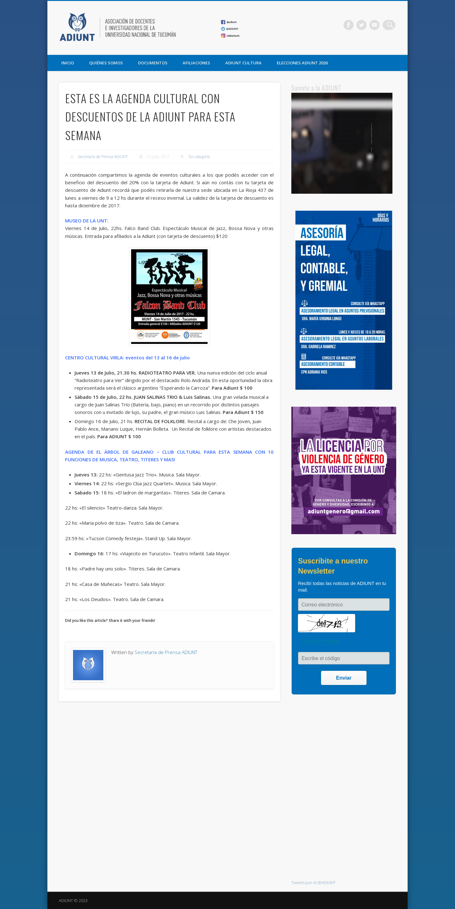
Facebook (351, 25)
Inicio (67, 63)
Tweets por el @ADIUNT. (314, 882)
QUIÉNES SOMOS (106, 63)
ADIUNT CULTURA (243, 63)
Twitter (364, 25)
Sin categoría (199, 156)
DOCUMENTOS (152, 63)
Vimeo (377, 25)
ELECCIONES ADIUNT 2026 (302, 63)
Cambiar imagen (320, 641)
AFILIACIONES (196, 63)
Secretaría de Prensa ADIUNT (103, 156)
